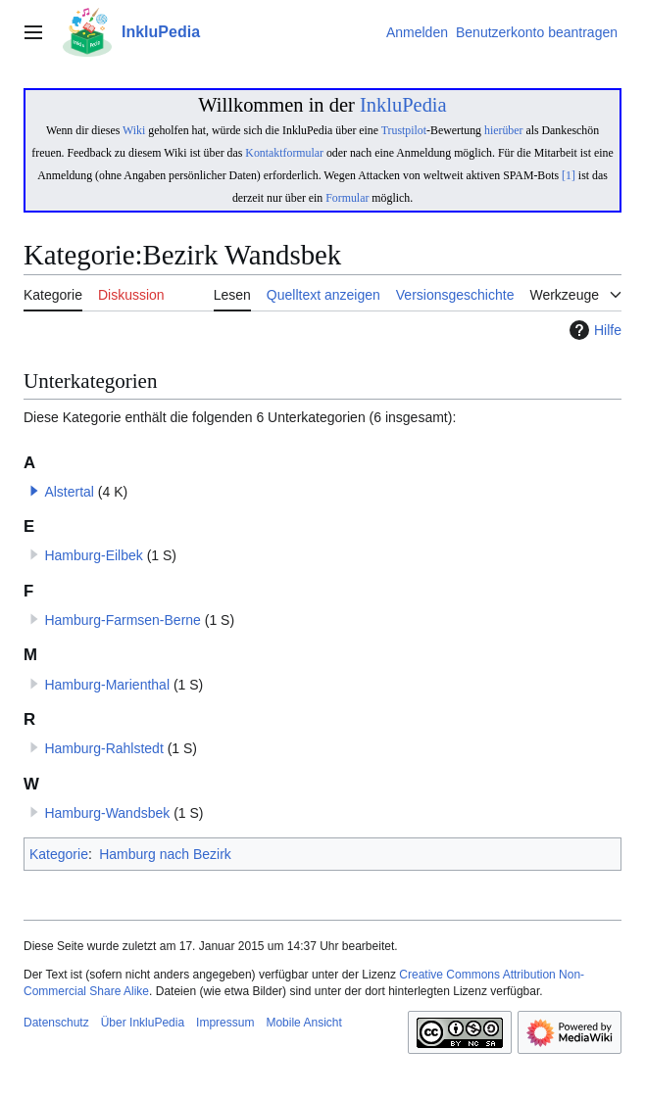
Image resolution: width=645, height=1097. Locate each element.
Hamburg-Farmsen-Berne (122, 620)
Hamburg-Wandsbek (107, 813)
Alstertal (69, 492)
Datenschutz (56, 1022)
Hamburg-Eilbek (93, 555)
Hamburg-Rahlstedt (103, 748)
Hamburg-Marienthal (107, 684)
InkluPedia (403, 105)
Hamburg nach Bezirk (165, 854)
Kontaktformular (284, 153)
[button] (34, 491)
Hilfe (593, 330)
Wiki (134, 130)
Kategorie (58, 854)
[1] (568, 175)
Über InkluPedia (142, 1022)
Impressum (225, 1022)
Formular (347, 198)
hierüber (503, 130)
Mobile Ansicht (303, 1022)
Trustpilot (403, 130)
